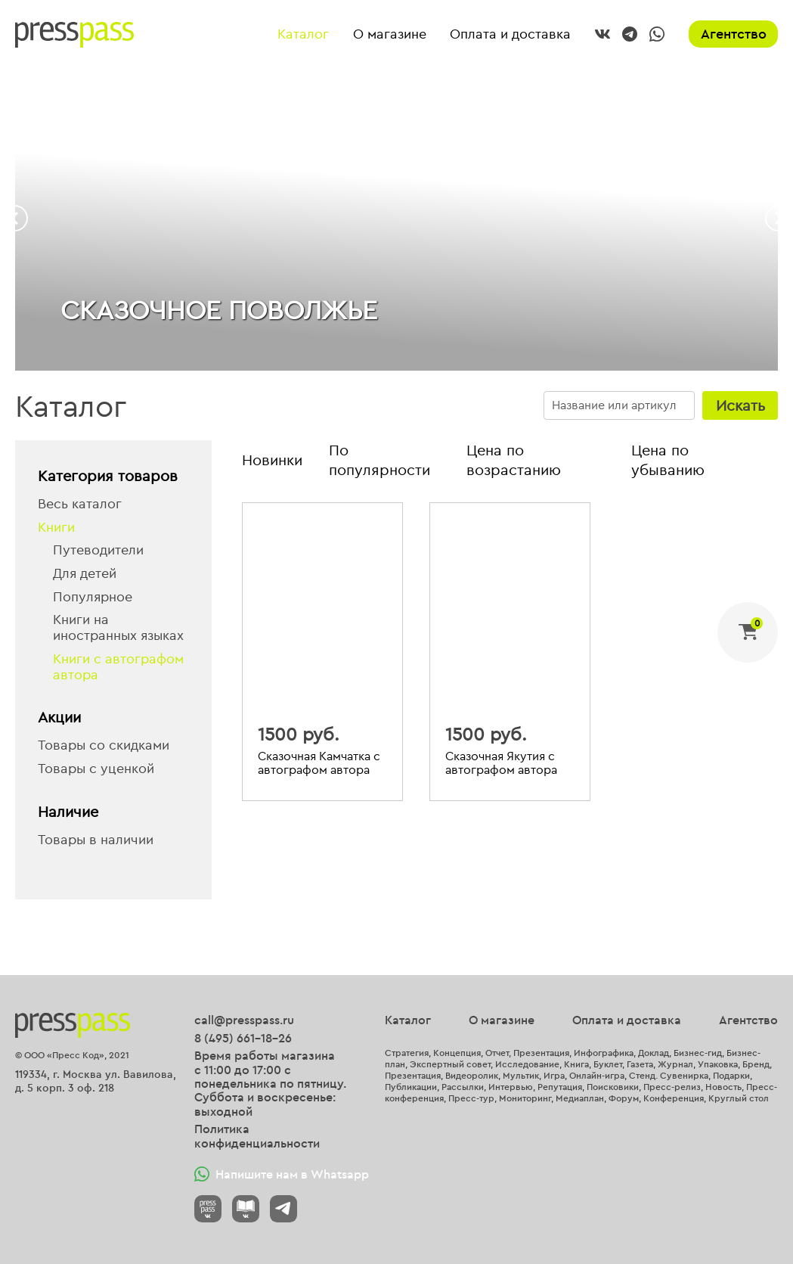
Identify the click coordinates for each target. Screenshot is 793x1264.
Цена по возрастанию (513, 459)
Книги (56, 528)
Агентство (734, 33)
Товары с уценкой (96, 769)
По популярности (379, 459)
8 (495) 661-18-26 (243, 1038)
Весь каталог (80, 504)
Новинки (272, 459)
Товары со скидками (103, 745)
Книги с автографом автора (118, 666)
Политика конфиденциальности (257, 1136)
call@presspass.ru (244, 1019)
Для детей (84, 574)
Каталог (303, 34)
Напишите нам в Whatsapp (281, 1174)
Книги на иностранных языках (118, 627)
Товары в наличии (95, 840)
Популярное (92, 597)
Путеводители (98, 550)
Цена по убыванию (668, 459)
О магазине (389, 34)
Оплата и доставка (510, 34)
